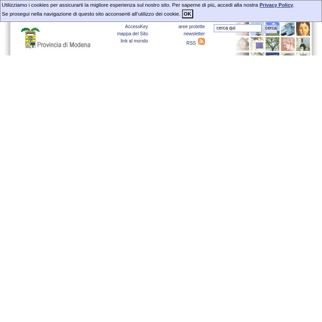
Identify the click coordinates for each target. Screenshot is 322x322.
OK (187, 14)
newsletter (194, 33)
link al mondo (134, 40)
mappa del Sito (132, 33)
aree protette (191, 26)
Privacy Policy (276, 5)
